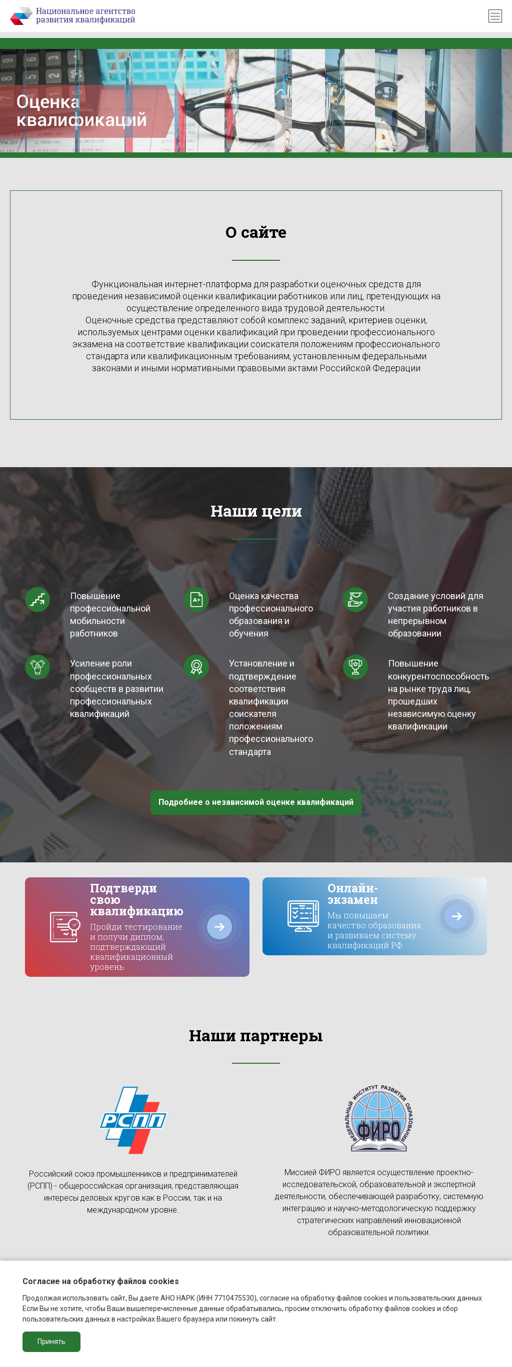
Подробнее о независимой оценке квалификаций (256, 802)
